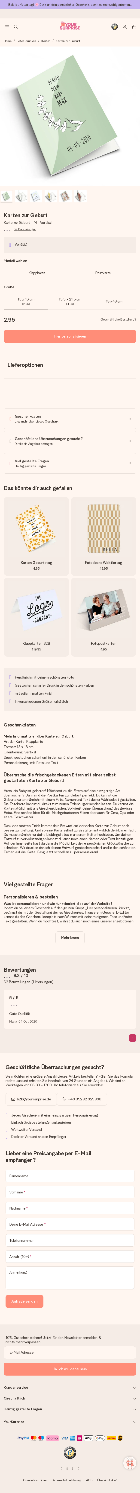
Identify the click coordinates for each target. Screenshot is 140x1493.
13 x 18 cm (26, 301)
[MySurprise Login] (122, 26)
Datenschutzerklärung (66, 1480)
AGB (89, 1480)
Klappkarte (37, 273)
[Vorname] (70, 1192)
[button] (6, 196)
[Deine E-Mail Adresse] (70, 1224)
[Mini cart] (131, 26)
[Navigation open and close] (7, 26)
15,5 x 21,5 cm (70, 301)
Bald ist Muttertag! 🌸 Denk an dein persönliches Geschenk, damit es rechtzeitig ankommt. (70, 4)
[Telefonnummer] (70, 1240)
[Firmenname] (70, 1176)
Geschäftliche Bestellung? (118, 319)
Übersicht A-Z (107, 1480)
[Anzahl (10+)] (70, 1256)
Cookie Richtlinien (35, 1480)
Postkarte (103, 273)
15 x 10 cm (114, 301)
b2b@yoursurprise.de (34, 1099)
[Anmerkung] (70, 1277)
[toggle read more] (70, 937)
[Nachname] (70, 1208)
